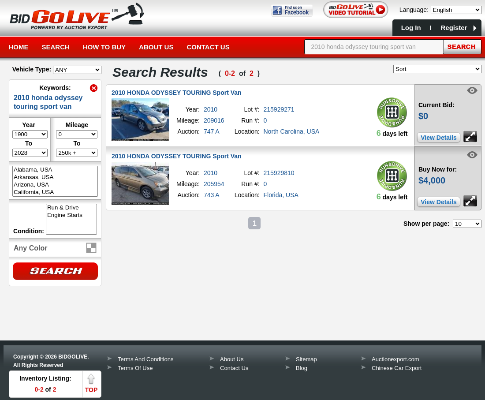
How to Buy (104, 47)
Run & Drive (71, 208)
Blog (301, 368)
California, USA (55, 192)
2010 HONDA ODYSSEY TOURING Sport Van (177, 92)
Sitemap (306, 359)
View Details (438, 137)
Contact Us (208, 47)
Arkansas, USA (55, 177)
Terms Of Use (135, 368)
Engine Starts (71, 215)
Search (56, 47)
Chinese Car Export (397, 368)
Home (19, 47)
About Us (156, 47)
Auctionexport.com (395, 359)
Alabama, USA (55, 170)
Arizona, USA (55, 185)
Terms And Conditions (145, 359)
